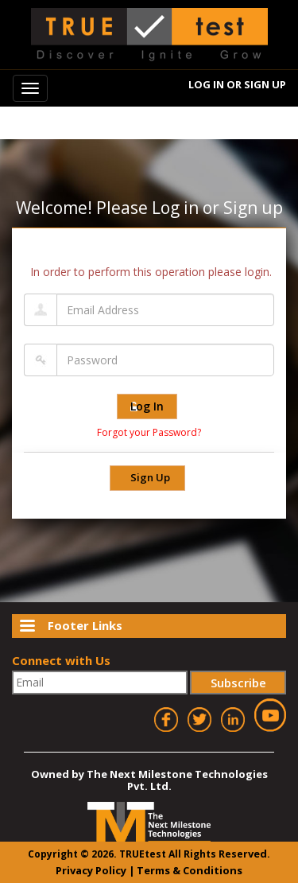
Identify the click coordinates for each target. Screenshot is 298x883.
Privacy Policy (91, 870)
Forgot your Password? (149, 432)
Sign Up (265, 84)
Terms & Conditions (189, 870)
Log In (206, 84)
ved (257, 853)
